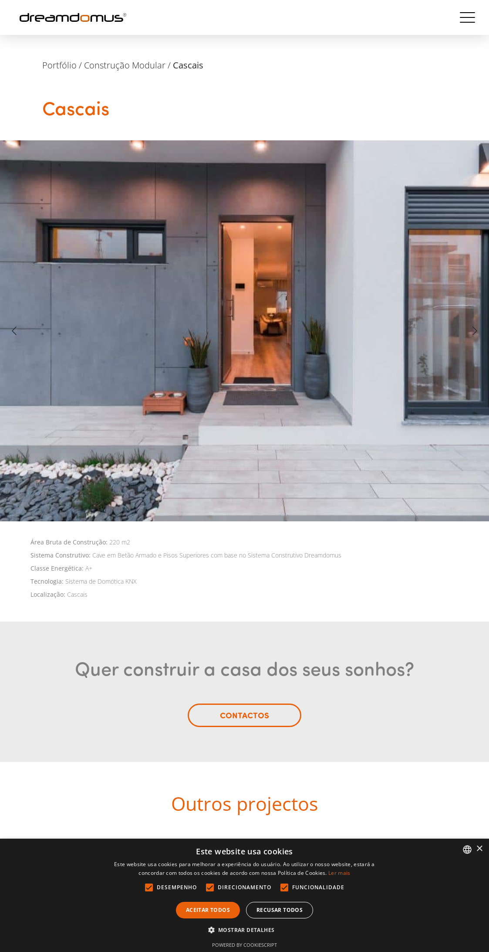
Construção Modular (124, 65)
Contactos (245, 721)
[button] (245, 930)
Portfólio (59, 65)
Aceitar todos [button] (208, 910)
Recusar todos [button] (279, 910)
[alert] (244, 895)
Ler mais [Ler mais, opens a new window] (339, 873)
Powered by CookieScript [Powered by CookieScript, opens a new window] (244, 945)
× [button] (479, 849)
